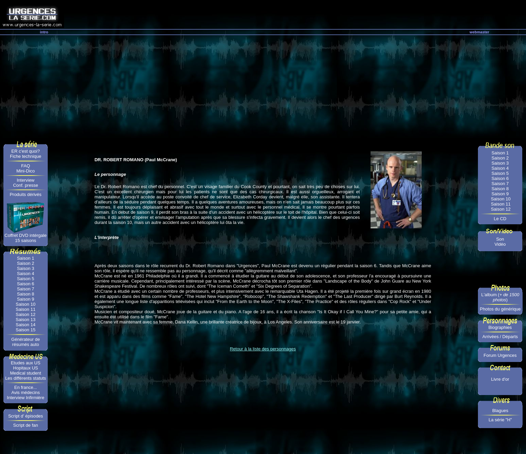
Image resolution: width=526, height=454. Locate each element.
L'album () (500, 297)
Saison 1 (25, 258)
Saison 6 (25, 283)
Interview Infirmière (25, 397)
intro (44, 32)
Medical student (25, 373)
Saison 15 (25, 329)
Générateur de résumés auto (25, 342)
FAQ (25, 165)
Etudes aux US (26, 362)
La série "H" (500, 419)
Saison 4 (25, 273)
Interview (25, 180)
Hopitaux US (25, 367)
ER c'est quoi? (25, 151)
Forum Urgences (500, 355)
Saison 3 (25, 268)
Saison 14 (25, 324)
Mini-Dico (25, 170)
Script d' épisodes (25, 416)
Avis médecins (25, 392)
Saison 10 (25, 304)
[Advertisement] (263, 86)
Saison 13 (25, 319)
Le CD (500, 218)
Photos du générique (500, 309)
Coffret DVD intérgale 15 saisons (25, 238)
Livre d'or (500, 379)
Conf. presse (25, 185)
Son (500, 239)
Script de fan (25, 425)
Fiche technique (25, 156)
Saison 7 (25, 288)
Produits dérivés (25, 194)
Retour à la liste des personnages (263, 348)
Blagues (500, 410)
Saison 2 (25, 263)
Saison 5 (25, 278)
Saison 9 (25, 299)
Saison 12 (25, 314)
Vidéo (500, 244)
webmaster (479, 32)
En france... (25, 387)
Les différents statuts (25, 378)
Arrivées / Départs (500, 336)
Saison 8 (25, 294)
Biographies (500, 327)
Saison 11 (25, 309)
